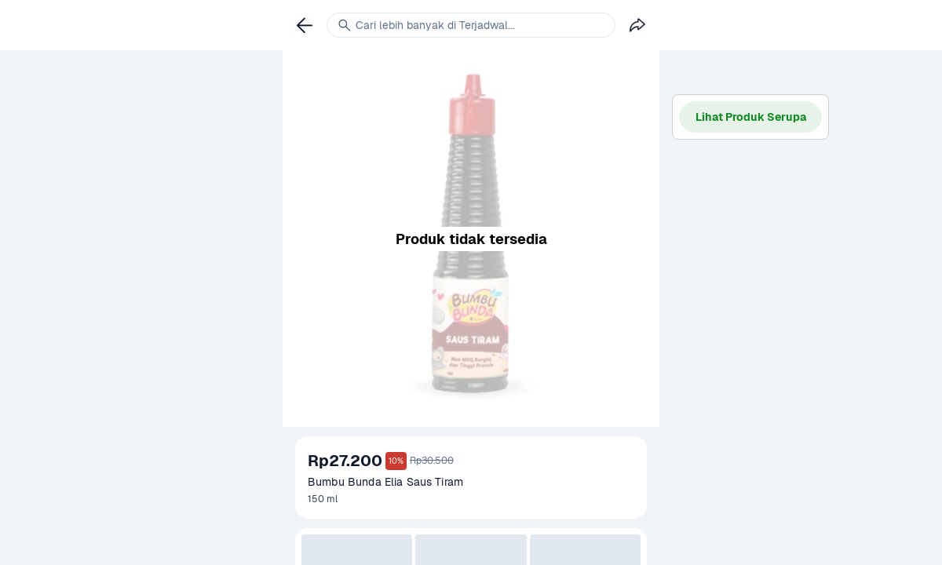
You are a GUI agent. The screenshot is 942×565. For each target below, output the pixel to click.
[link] (304, 25)
